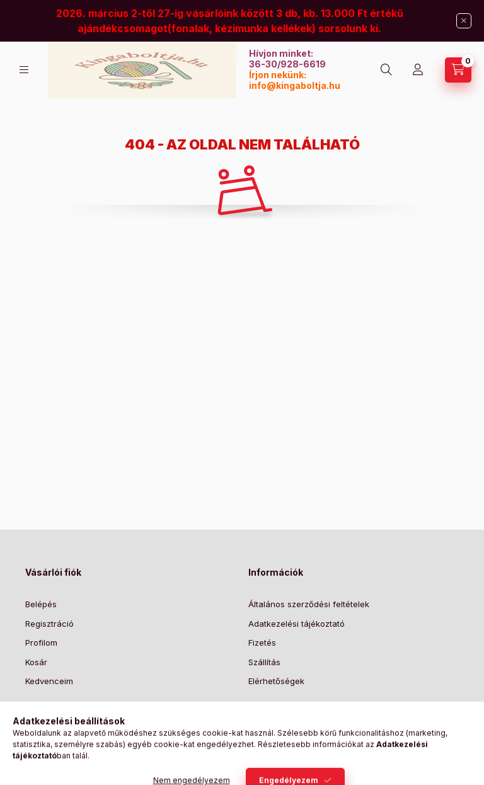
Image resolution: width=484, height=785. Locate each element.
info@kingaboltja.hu (294, 85)
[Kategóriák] (24, 69)
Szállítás (264, 662)
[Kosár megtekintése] (458, 70)
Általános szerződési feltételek (308, 604)
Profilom (41, 642)
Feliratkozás (288, 732)
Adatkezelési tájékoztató (296, 624)
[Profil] (417, 70)
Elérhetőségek (276, 681)
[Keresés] (386, 70)
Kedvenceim (49, 681)
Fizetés (262, 642)
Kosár (36, 662)
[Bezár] (463, 20)
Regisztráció (49, 624)
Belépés (41, 604)
